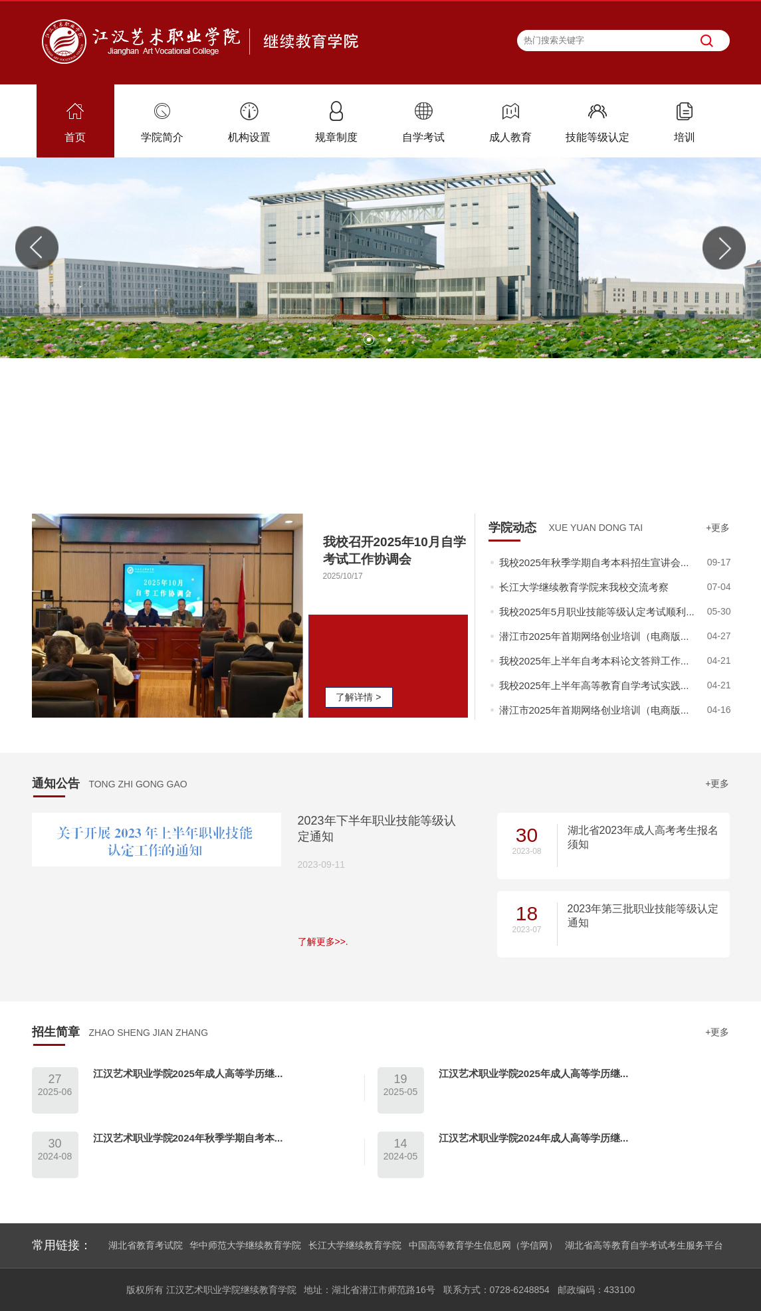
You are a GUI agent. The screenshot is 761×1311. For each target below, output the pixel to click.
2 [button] (390, 341)
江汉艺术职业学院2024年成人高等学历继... (534, 1138)
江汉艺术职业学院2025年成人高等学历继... (188, 1073)
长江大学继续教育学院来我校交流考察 (584, 587)
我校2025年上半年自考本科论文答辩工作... (594, 660)
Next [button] (724, 248)
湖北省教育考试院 (145, 1245)
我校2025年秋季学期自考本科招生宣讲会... (594, 562)
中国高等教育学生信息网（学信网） (483, 1245)
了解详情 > (358, 697)
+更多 (718, 527)
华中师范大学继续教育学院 (245, 1245)
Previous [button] (36, 248)
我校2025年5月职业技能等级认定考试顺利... (597, 611)
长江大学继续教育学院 (354, 1245)
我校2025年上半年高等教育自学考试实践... (594, 685)
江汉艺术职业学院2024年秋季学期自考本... (188, 1138)
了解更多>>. (323, 941)
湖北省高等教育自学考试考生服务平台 (644, 1245)
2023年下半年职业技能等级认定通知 (377, 828)
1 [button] (370, 341)
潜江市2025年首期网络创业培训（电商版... (594, 636)
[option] (380, 257)
